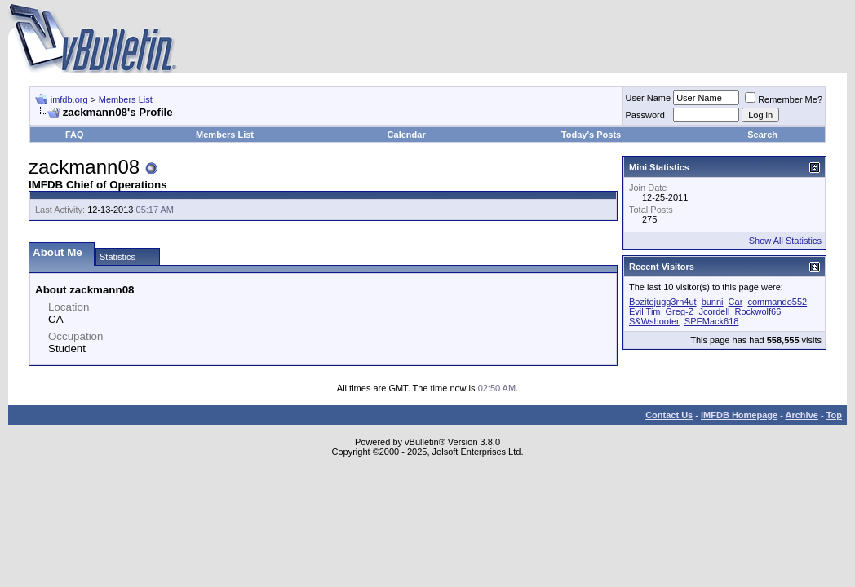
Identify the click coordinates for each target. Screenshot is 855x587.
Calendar (407, 134)
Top (834, 415)
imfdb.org (69, 99)
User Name (648, 98)
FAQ (74, 134)
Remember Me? (783, 99)
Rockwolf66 (757, 311)
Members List (126, 99)
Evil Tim (645, 311)
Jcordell (713, 311)
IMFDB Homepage (739, 415)
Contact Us (669, 415)
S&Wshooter (654, 321)
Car (736, 302)
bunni (713, 302)
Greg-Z (680, 311)
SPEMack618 (711, 321)
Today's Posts (591, 134)
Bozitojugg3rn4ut (663, 302)
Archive (802, 415)
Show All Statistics (785, 240)
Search (762, 134)
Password (645, 115)
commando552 (777, 302)
